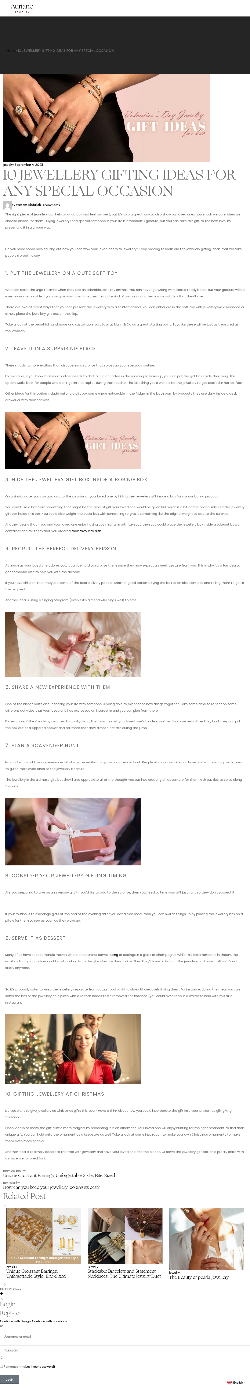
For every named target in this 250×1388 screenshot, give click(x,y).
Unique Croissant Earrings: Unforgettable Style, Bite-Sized (59, 1175)
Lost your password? (40, 1366)
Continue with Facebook (49, 1321)
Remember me (12, 1366)
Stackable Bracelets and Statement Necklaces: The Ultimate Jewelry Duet (124, 1274)
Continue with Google (15, 1321)
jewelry (8, 164)
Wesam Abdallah (22, 205)
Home (10, 50)
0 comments (50, 205)
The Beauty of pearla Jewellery (199, 1277)
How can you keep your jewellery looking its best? (51, 1187)
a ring (113, 954)
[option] (43, 1244)
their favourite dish (86, 531)
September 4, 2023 (29, 164)
